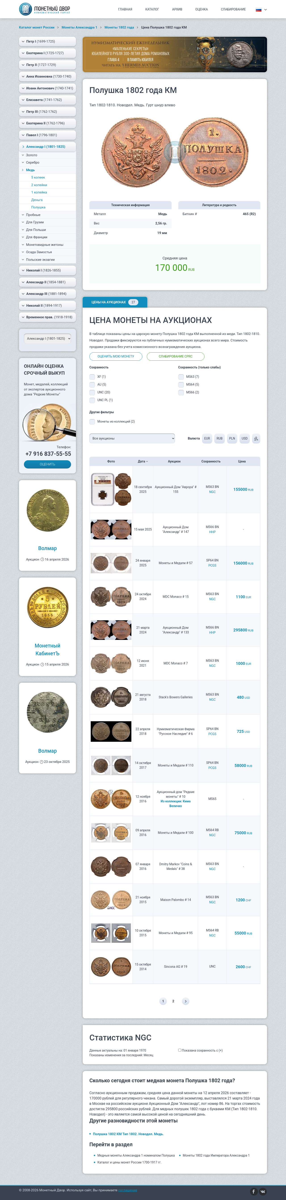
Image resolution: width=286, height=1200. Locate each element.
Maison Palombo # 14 (175, 900)
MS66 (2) (192, 392)
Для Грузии (33, 222)
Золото (29, 155)
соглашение (127, 1190)
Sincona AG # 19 (175, 966)
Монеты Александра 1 (79, 27)
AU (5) (101, 384)
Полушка (38, 207)
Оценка (201, 9)
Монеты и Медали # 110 (175, 765)
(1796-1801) (39, 135)
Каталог (152, 9)
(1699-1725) (38, 41)
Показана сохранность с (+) (202, 1050)
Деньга (37, 200)
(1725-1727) (43, 53)
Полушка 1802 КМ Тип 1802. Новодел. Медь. (128, 1134)
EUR (207, 438)
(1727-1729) (39, 65)
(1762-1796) (43, 123)
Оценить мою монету (116, 356)
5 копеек (38, 177)
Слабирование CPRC (176, 356)
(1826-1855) (41, 270)
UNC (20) (103, 392)
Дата (143, 461)
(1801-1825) (43, 147)
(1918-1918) (47, 317)
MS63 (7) (192, 376)
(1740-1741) (47, 88)
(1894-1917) (42, 305)
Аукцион (175, 461)
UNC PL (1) (105, 400)
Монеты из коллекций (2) (116, 421)
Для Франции (34, 237)
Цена (243, 461)
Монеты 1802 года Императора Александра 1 (216, 1155)
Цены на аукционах (115, 302)
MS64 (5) (192, 384)
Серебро (30, 162)
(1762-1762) (39, 111)
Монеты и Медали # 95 (175, 933)
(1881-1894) (44, 294)
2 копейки (39, 185)
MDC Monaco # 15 (176, 596)
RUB (219, 438)
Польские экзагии (38, 260)
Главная (125, 9)
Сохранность (212, 461)
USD (245, 438)
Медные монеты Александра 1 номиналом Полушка (136, 1155)
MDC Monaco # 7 (176, 663)
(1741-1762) (42, 100)
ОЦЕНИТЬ (47, 464)
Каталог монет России (37, 27)
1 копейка (39, 192)
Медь (28, 170)
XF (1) (101, 376)
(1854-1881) (43, 282)
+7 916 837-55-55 (48, 454)
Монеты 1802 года (119, 27)
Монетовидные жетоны (42, 245)
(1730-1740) (46, 76)
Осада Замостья (37, 252)
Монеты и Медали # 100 (175, 832)
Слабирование (233, 9)
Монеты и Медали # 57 (175, 563)
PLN (232, 438)
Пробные (31, 215)
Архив (177, 9)
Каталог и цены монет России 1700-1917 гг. (129, 1162)
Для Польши (34, 230)
